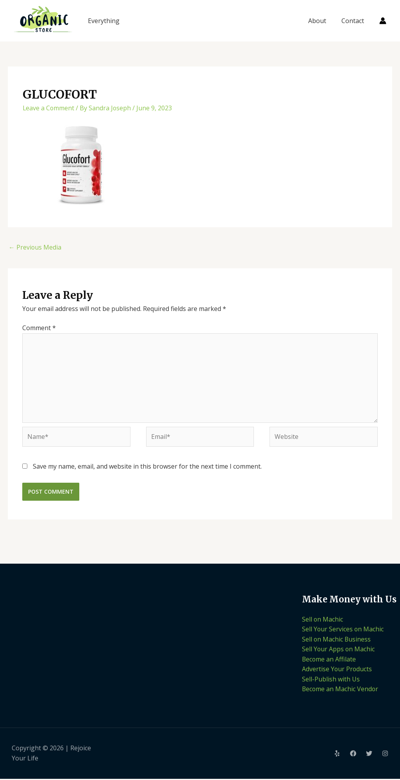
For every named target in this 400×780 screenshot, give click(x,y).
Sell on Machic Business (336, 640)
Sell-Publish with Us (331, 680)
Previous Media (35, 247)
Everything (104, 20)
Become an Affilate (329, 660)
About (321, 20)
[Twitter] (369, 755)
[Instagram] (385, 755)
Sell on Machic (322, 620)
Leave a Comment (49, 108)
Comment (39, 328)
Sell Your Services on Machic (343, 630)
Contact (354, 20)
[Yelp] (337, 755)
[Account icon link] (382, 20)
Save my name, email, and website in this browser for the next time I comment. (147, 467)
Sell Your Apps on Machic (338, 650)
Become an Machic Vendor (340, 690)
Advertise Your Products (337, 670)
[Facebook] (353, 755)
